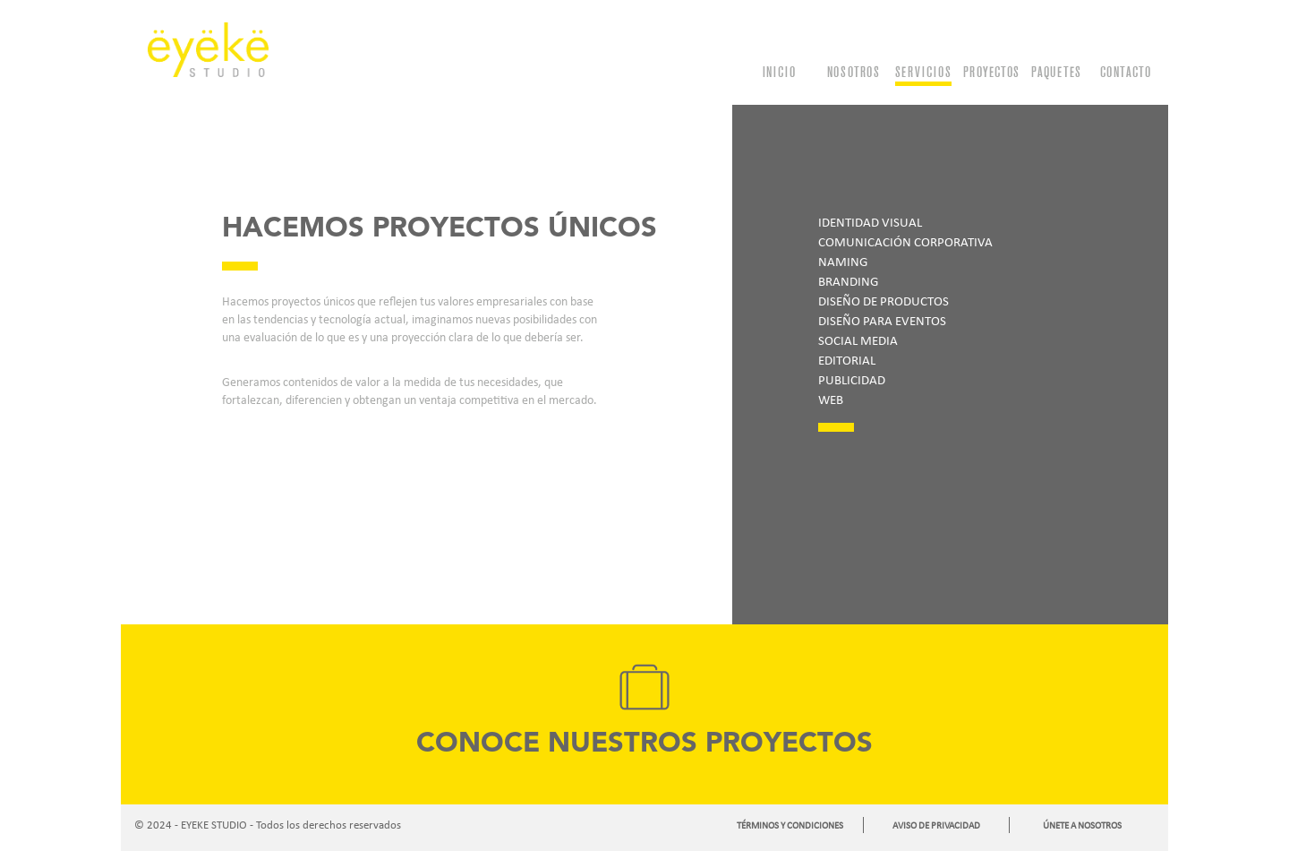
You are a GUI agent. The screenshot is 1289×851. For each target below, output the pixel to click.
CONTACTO (1125, 72)
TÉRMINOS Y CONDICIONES (790, 825)
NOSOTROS (853, 72)
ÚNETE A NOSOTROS (1082, 825)
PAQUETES (1056, 72)
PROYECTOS (991, 72)
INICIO (779, 72)
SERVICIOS (923, 72)
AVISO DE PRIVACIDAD (936, 825)
